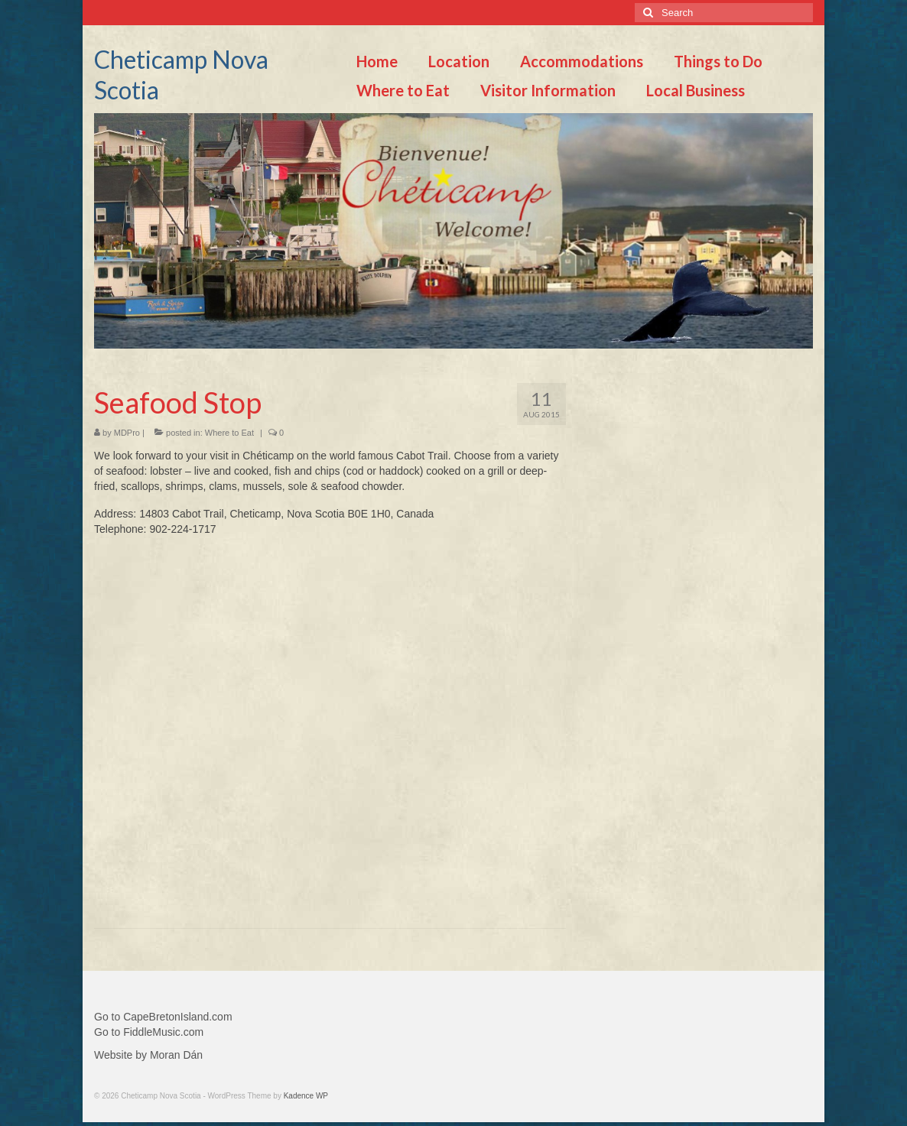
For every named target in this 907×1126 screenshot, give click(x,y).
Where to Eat (229, 432)
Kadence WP (306, 1096)
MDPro (127, 432)
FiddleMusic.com (163, 1032)
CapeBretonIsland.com (177, 1017)
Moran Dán (176, 1055)
